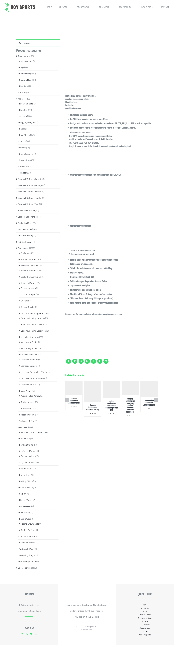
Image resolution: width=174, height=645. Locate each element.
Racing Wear (25, 518)
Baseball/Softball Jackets (30, 179)
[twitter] (27, 634)
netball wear (25, 506)
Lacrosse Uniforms (28, 354)
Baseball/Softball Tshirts (29, 197)
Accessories (24, 56)
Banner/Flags (25, 73)
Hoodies (23, 110)
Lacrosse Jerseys (29, 365)
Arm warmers (25, 61)
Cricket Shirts (27, 307)
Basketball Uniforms (28, 265)
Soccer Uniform (26, 414)
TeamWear (23, 427)
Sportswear (23, 248)
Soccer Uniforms (27, 536)
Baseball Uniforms (27, 259)
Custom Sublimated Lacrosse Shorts (74, 400)
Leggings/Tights (27, 122)
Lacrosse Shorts (28, 384)
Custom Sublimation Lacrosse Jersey (92, 407)
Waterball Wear (26, 549)
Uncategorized (25, 567)
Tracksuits (24, 166)
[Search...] (38, 43)
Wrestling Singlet (27, 561)
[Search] (20, 43)
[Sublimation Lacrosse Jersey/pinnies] (149, 389)
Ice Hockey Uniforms (29, 337)
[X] (75, 362)
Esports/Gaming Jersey (32, 330)
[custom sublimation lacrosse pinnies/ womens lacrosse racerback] (130, 388)
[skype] (31, 634)
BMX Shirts (24, 438)
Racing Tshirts (27, 530)
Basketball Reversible (28, 216)
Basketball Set (25, 223)
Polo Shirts (24, 135)
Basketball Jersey (26, 210)
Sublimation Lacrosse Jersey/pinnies (149, 402)
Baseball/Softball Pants (29, 191)
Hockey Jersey (25, 229)
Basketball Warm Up (30, 276)
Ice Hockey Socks (29, 348)
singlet (22, 147)
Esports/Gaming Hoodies (33, 318)
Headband (24, 86)
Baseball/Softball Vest (28, 204)
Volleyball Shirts (26, 421)
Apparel (21, 98)
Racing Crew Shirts (30, 523)
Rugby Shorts (27, 408)
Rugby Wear (25, 390)
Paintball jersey (25, 242)
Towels (22, 92)
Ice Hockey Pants (29, 342)
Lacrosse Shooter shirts (32, 378)
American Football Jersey (31, 432)
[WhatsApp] (94, 362)
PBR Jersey (24, 512)
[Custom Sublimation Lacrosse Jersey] (92, 391)
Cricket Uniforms (27, 283)
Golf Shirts (24, 493)
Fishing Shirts (26, 481)
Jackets (23, 116)
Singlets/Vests (26, 153)
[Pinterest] (106, 362)
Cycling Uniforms (27, 451)
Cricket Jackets (28, 288)
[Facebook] (68, 362)
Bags (21, 67)
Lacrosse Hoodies (29, 359)
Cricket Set (26, 300)
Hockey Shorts (25, 235)
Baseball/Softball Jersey (29, 185)
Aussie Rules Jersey (30, 395)
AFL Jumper (25, 253)
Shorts (22, 141)
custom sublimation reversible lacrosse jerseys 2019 (111, 405)
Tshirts (22, 172)
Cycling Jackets (28, 456)
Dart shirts (24, 475)
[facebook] (22, 634)
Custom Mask (25, 79)
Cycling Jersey (28, 462)
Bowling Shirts (26, 444)
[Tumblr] (100, 362)
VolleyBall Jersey (27, 542)
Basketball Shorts (29, 270)
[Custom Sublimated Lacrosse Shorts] (73, 388)
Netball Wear (25, 500)
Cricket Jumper (28, 294)
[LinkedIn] (87, 362)
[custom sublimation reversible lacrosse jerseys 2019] (111, 389)
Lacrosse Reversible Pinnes (34, 372)
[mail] (36, 634)
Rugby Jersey (27, 402)
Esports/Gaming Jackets (32, 324)
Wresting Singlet (27, 555)
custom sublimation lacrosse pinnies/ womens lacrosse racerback (130, 405)
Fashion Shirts (26, 103)
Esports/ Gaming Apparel (31, 313)
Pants (22, 128)
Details (75, 407)
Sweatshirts (25, 160)
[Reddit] (81, 362)
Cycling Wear (25, 468)
